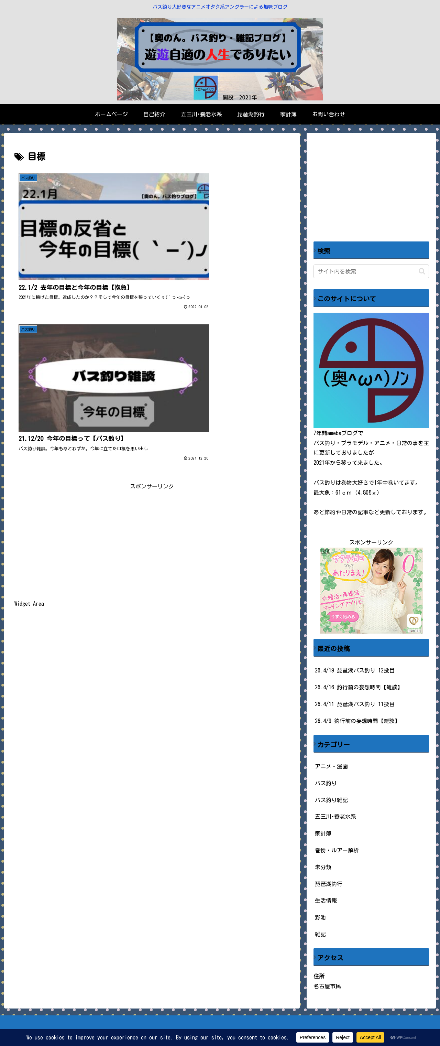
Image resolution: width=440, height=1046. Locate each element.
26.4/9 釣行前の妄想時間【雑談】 (357, 721)
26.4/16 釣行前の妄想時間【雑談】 (359, 687)
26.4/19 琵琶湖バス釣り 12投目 (355, 670)
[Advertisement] (151, 359)
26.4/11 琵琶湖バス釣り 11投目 (355, 704)
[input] (371, 271)
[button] (422, 271)
